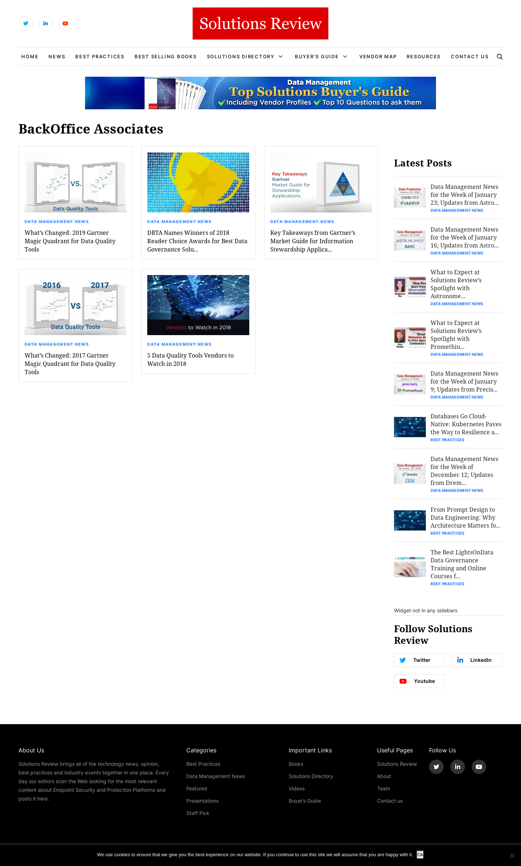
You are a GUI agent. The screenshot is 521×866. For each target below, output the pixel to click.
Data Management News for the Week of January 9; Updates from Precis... (464, 381)
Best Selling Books (166, 56)
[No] (512, 855)
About (384, 776)
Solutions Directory (241, 56)
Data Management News (57, 221)
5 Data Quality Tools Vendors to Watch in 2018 (190, 359)
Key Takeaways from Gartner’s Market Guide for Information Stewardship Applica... (312, 241)
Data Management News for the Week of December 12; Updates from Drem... (464, 470)
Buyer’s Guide (317, 56)
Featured (196, 788)
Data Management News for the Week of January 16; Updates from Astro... (465, 237)
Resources (424, 56)
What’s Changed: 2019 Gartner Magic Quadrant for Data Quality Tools (70, 241)
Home (29, 56)
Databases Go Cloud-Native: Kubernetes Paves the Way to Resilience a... (466, 424)
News (56, 56)
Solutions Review (397, 763)
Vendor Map (378, 56)
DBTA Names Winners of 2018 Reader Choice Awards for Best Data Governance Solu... (197, 241)
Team (383, 788)
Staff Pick (197, 813)
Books (296, 763)
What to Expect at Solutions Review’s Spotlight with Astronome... (456, 284)
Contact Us (470, 56)
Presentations (202, 800)
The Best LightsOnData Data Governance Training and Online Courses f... (462, 564)
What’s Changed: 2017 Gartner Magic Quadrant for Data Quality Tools (70, 363)
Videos (297, 788)
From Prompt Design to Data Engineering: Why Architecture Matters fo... (465, 517)
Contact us (390, 800)
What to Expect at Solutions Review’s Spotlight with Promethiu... (456, 334)
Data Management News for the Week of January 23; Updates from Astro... (465, 194)
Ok (420, 854)
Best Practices (99, 56)
